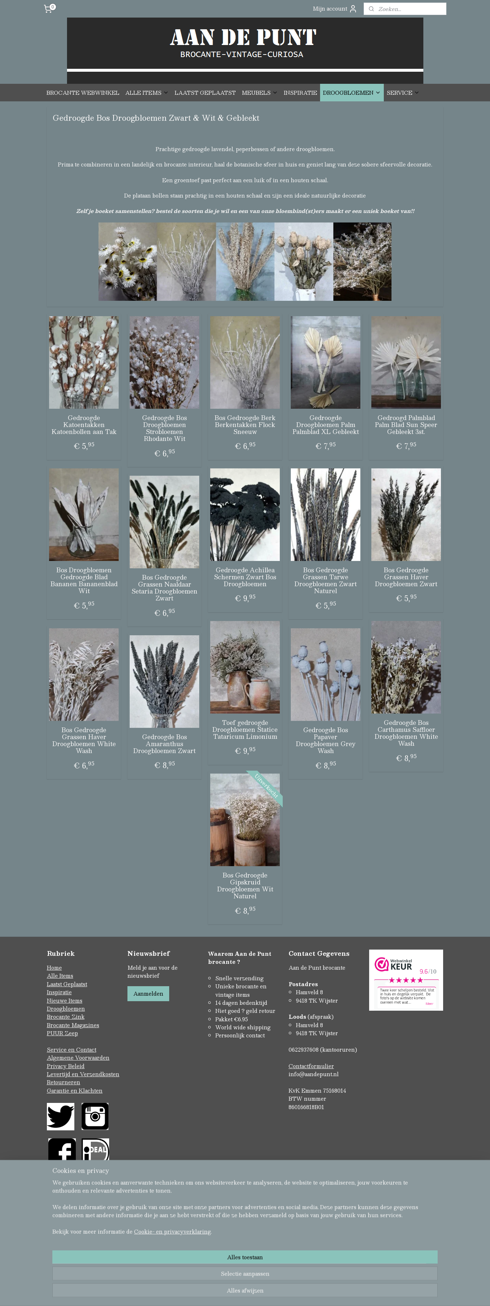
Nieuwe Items (64, 1000)
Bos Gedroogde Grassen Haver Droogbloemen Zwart (406, 577)
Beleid (76, 1066)
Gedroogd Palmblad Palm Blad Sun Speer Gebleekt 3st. (406, 424)
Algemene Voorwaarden (78, 1057)
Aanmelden (148, 993)
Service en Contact (71, 1049)
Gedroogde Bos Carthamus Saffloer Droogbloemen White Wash (406, 733)
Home (54, 967)
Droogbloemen (66, 1008)
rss (229, 1292)
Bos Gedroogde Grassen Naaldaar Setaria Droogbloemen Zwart (164, 588)
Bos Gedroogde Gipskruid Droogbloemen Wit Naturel (245, 886)
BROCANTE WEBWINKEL (83, 92)
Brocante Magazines (73, 1025)
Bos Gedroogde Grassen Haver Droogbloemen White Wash (84, 740)
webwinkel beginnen (257, 1292)
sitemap (215, 1292)
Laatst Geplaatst (67, 984)
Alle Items (60, 975)
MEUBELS (260, 92)
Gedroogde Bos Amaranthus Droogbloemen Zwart (164, 744)
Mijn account (335, 8)
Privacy (57, 1066)
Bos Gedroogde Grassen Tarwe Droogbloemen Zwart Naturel (325, 580)
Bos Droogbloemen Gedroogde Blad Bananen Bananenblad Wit (84, 580)
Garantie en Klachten (75, 1090)
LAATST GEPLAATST (205, 92)
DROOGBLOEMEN (352, 92)
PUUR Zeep (62, 1033)
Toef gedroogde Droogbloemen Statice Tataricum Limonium (245, 729)
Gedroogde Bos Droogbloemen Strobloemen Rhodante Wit (164, 428)
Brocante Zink (66, 1016)
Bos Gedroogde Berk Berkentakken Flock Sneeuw (245, 424)
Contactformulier (311, 1066)
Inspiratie (59, 992)
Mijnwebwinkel (322, 1292)
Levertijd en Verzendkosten (83, 1074)
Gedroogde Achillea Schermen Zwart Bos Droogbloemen (245, 577)
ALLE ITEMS (147, 92)
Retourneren (63, 1082)
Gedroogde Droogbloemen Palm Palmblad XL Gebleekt (326, 424)
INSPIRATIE (300, 92)
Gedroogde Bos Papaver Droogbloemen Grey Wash (326, 740)
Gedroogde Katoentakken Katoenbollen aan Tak (84, 424)
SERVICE (403, 92)
